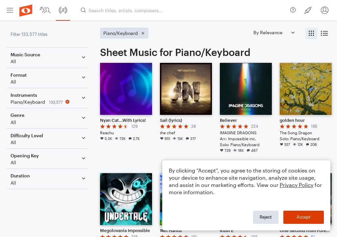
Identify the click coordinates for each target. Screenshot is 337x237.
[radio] (311, 33)
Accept (304, 217)
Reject (266, 217)
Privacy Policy (296, 185)
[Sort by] (274, 32)
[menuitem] (10, 10)
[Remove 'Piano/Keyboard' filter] (49, 102)
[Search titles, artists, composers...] (183, 10)
